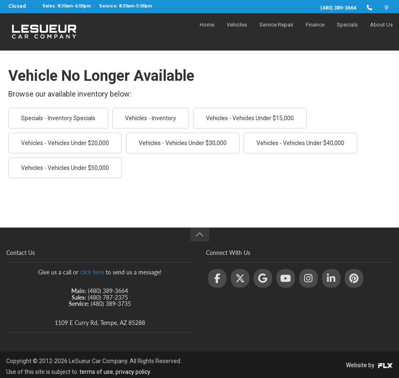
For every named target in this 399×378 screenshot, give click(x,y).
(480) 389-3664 (338, 8)
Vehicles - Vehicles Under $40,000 (300, 143)
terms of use (96, 371)
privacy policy (133, 371)
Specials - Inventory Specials (58, 118)
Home (207, 32)
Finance (315, 32)
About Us (381, 32)
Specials (347, 32)
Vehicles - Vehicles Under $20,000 (65, 143)
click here (92, 272)
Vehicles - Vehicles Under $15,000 (250, 118)
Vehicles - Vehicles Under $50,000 (65, 168)
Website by (369, 365)
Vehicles (237, 32)
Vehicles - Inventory (150, 118)
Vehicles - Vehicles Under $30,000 (183, 143)
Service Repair (276, 32)
